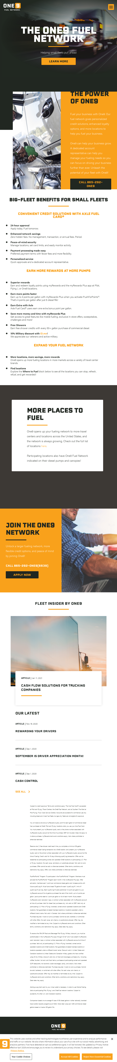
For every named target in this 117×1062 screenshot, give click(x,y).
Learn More (58, 61)
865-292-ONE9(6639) (31, 566)
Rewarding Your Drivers (35, 731)
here (43, 446)
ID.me (43, 333)
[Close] (112, 1042)
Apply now (22, 575)
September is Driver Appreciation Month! (49, 756)
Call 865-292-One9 (91, 184)
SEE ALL (22, 791)
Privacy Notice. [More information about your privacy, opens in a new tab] (17, 1053)
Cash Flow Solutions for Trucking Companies (53, 687)
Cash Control (26, 781)
